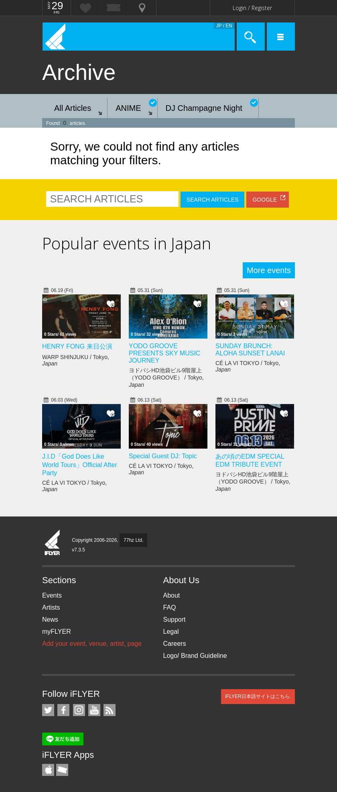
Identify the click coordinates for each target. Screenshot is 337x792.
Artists (51, 607)
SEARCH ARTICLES (213, 199)
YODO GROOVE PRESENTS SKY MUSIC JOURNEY (164, 353)
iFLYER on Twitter (48, 710)
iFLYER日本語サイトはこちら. (258, 696)
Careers (174, 643)
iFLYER (53, 543)
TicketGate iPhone (62, 770)
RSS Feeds (110, 710)
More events (269, 270)
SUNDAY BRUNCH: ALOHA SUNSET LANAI (250, 350)
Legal (171, 631)
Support (174, 619)
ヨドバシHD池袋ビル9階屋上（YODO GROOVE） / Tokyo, (166, 377)
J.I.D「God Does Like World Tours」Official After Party (79, 464)
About (171, 595)
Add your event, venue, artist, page (92, 643)
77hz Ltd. (133, 540)
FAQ (169, 607)
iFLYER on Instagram (79, 710)
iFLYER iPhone (48, 770)
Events (52, 595)
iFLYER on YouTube (94, 710)
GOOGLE (264, 199)
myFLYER (56, 631)
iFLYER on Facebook (63, 710)
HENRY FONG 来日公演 (77, 346)
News (50, 619)
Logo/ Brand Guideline (195, 655)
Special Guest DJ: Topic (163, 456)
